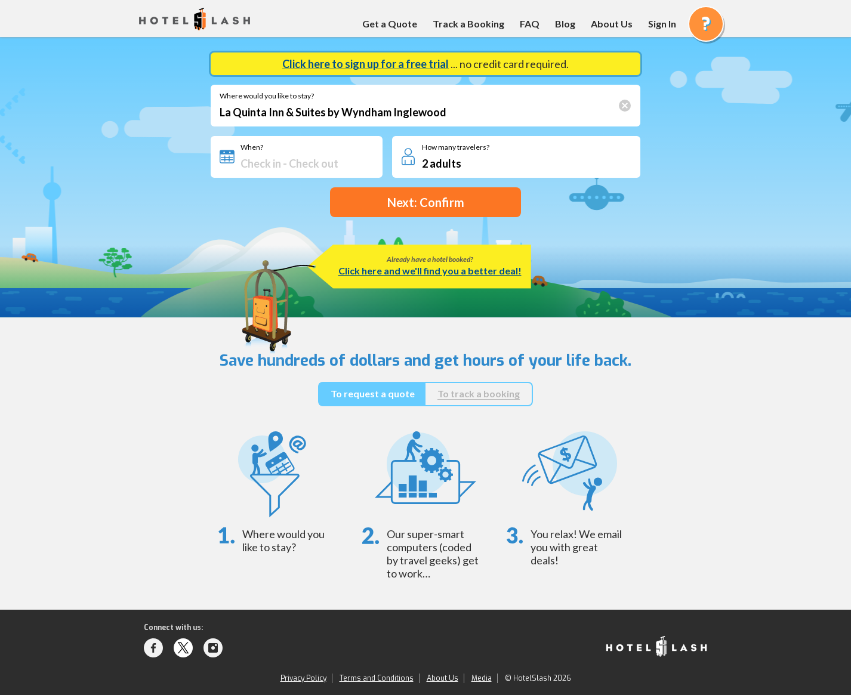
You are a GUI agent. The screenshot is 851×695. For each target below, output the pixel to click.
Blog (565, 23)
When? (251, 147)
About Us (612, 23)
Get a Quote (389, 23)
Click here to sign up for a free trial (365, 63)
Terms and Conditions (377, 678)
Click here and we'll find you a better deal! (430, 270)
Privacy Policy (303, 678)
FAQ (529, 23)
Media (481, 678)
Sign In (662, 23)
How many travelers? (455, 147)
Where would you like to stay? (267, 96)
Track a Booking (468, 23)
